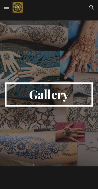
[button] (6, 7)
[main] (49, 94)
